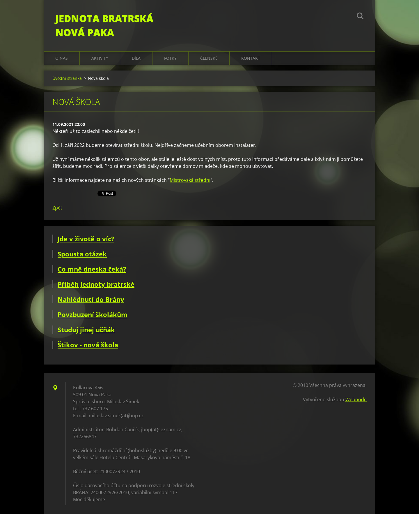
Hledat (360, 17)
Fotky (170, 58)
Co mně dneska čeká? (92, 269)
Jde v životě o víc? (86, 238)
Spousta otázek (82, 253)
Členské (209, 58)
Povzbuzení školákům (92, 314)
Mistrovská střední (190, 180)
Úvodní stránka (67, 78)
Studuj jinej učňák (86, 329)
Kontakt (250, 58)
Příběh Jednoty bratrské (96, 284)
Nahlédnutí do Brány (91, 299)
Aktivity (99, 58)
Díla (136, 58)
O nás (61, 58)
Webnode (356, 399)
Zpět (57, 208)
